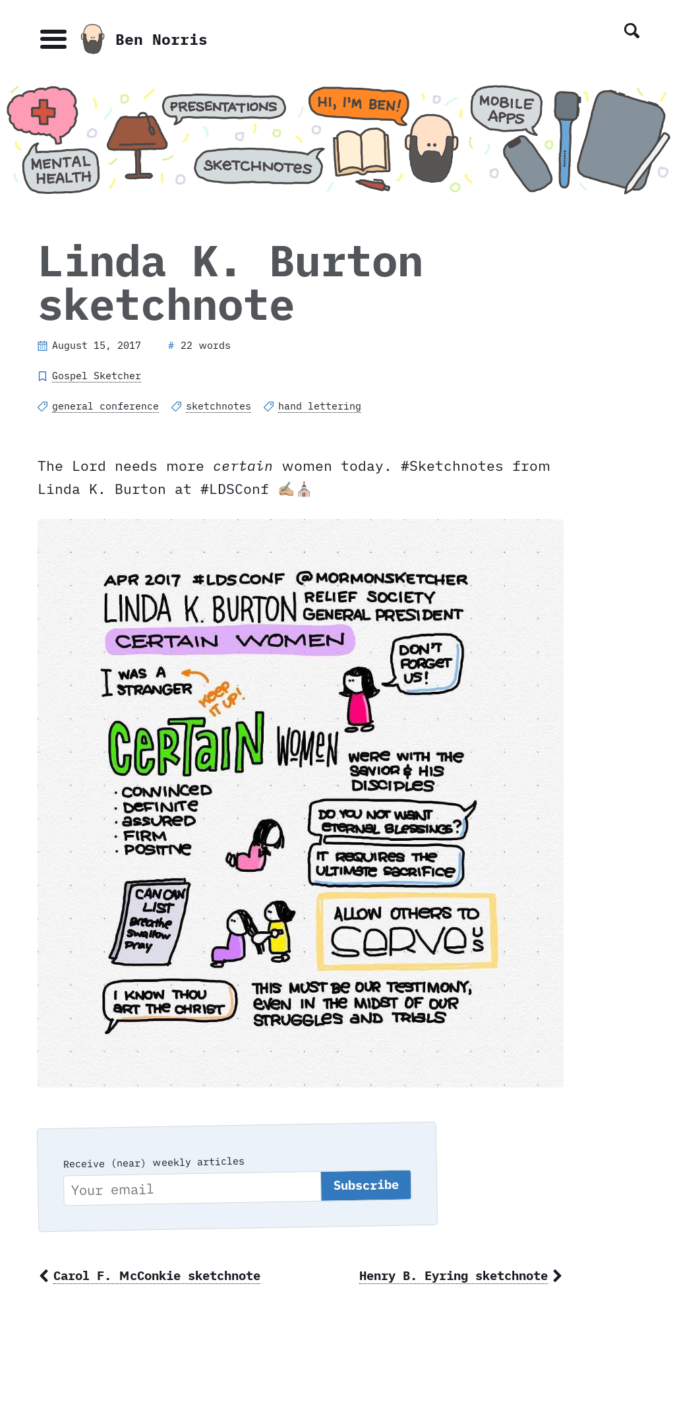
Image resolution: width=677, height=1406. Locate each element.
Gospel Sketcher (96, 375)
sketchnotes (218, 406)
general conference (105, 406)
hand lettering (319, 406)
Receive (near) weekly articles (153, 1162)
